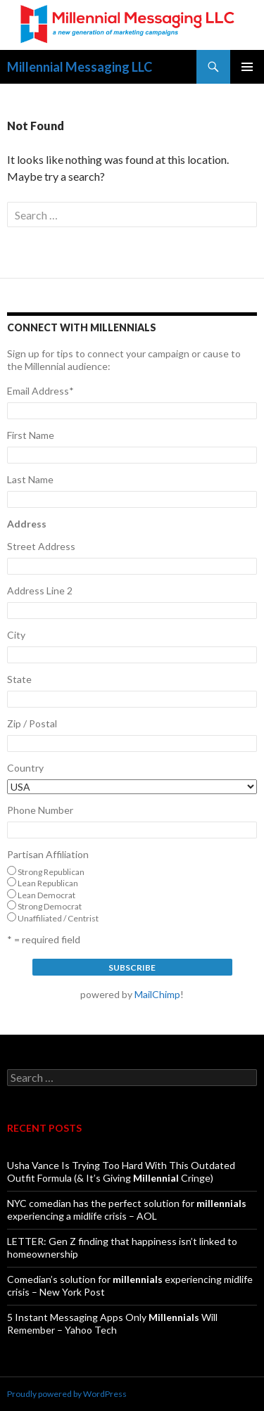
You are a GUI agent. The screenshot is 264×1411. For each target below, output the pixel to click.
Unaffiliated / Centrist (58, 918)
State (19, 679)
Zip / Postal (32, 723)
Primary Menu (247, 67)
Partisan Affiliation (48, 854)
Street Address (41, 546)
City (16, 635)
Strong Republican (51, 872)
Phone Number (40, 810)
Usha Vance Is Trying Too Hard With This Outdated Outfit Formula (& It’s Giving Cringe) (121, 1171)
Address (26, 524)
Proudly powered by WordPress (67, 1393)
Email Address (40, 391)
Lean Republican (48, 883)
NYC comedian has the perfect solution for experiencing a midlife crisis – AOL (126, 1209)
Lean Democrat (46, 895)
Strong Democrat (50, 906)
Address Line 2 (40, 590)
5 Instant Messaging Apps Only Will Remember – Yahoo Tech (112, 1323)
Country (25, 768)
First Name (30, 435)
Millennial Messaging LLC (79, 67)
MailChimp (157, 994)
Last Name (30, 479)
